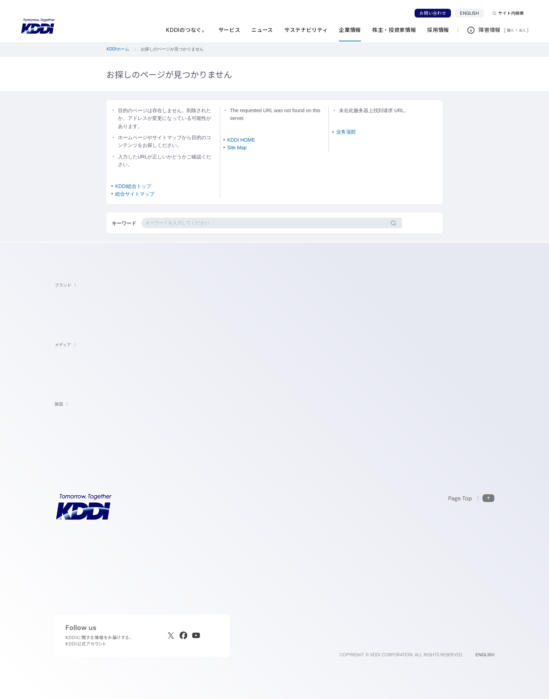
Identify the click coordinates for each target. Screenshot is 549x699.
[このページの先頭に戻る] (471, 498)
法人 (523, 30)
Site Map (236, 147)
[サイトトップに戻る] (37, 26)
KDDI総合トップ (133, 186)
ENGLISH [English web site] (484, 655)
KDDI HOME (241, 140)
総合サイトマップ (134, 194)
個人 (510, 30)
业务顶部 (346, 132)
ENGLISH (472, 13)
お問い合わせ (432, 13)
